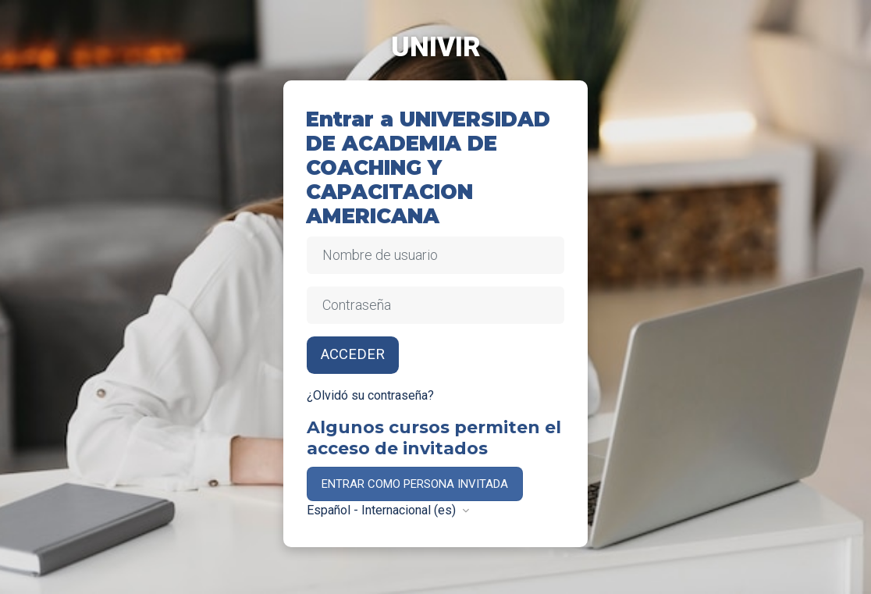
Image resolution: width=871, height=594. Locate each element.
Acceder (353, 354)
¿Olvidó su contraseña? (370, 395)
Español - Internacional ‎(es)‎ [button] (383, 510)
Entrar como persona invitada (415, 484)
